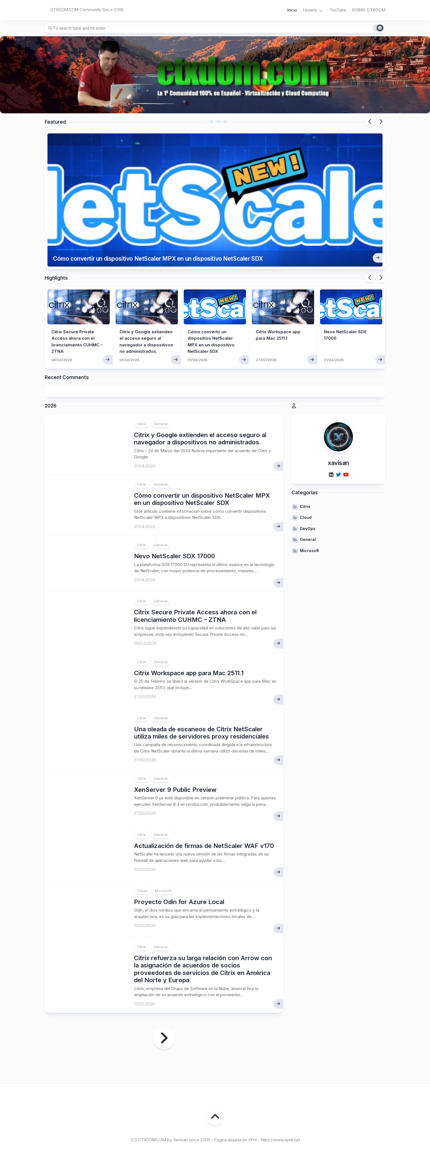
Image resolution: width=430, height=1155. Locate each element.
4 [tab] (225, 121)
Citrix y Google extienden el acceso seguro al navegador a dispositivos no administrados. (144, 315)
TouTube (337, 10)
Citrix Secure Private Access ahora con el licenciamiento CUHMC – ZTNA (195, 587)
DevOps (307, 500)
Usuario (310, 10)
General (161, 395)
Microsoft (163, 862)
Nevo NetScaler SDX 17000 (174, 527)
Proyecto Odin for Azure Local (179, 873)
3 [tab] (218, 121)
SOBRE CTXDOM (368, 10)
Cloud (142, 862)
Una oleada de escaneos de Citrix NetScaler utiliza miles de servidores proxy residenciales (201, 704)
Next (380, 121)
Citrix (141, 395)
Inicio (292, 10)
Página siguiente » (164, 1009)
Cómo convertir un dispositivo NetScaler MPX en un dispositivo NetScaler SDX (174, 229)
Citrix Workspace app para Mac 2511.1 (188, 644)
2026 (50, 377)
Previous (370, 121)
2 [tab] (211, 121)
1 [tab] (205, 121)
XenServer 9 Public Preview (175, 761)
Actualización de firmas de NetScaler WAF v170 (204, 817)
